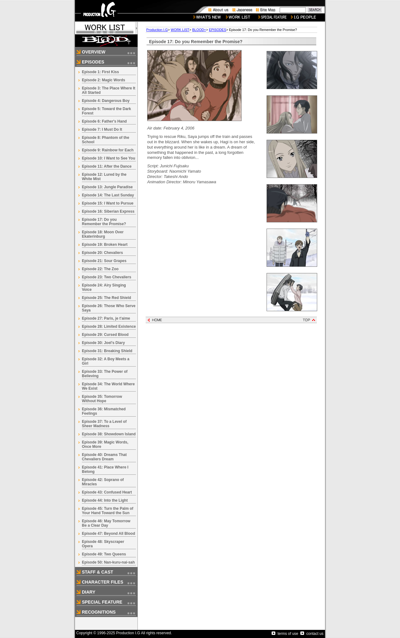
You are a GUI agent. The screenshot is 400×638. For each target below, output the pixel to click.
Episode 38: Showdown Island (109, 434)
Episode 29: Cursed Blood (105, 334)
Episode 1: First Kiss (100, 72)
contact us (311, 633)
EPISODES (217, 30)
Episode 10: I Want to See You (108, 158)
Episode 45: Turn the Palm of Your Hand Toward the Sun (107, 510)
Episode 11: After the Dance (107, 166)
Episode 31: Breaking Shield (107, 351)
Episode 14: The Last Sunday (108, 195)
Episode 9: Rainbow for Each (107, 150)
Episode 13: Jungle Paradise (107, 187)
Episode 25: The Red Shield (106, 298)
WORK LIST (180, 30)
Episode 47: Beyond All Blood (108, 533)
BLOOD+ (199, 30)
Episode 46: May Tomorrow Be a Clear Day (106, 523)
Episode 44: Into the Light (105, 500)
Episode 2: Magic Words (103, 80)
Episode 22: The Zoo (100, 269)
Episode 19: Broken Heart (105, 244)
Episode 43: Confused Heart (107, 492)
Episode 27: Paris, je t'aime (106, 318)
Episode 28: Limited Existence (109, 326)
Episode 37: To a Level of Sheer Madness (104, 423)
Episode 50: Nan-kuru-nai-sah (108, 562)
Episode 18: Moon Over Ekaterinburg (102, 234)
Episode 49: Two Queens (104, 554)
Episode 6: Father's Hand (104, 121)
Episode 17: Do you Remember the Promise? (104, 221)
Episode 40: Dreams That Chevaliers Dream (104, 457)
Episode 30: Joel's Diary (103, 343)
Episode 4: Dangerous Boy (106, 101)
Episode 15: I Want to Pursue (107, 203)
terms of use (285, 633)
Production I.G (157, 30)
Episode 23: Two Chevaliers (106, 277)
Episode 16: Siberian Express (108, 211)
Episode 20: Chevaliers (102, 253)
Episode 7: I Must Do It (102, 129)
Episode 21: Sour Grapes (104, 261)
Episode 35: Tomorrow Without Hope (102, 398)
